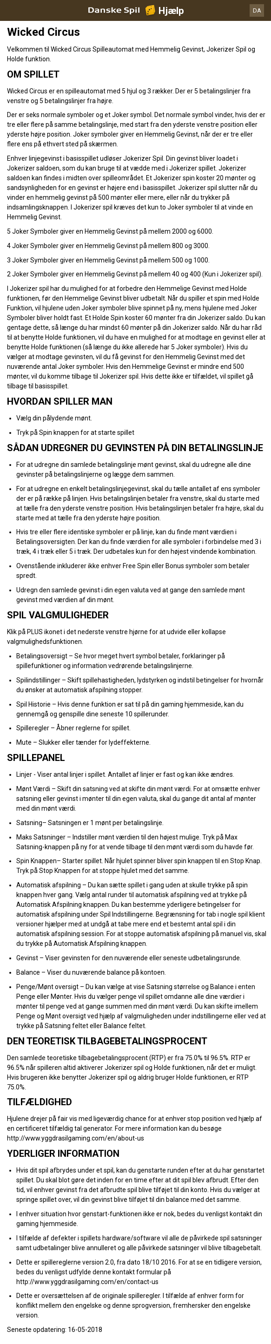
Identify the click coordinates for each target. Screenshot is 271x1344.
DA (257, 10)
